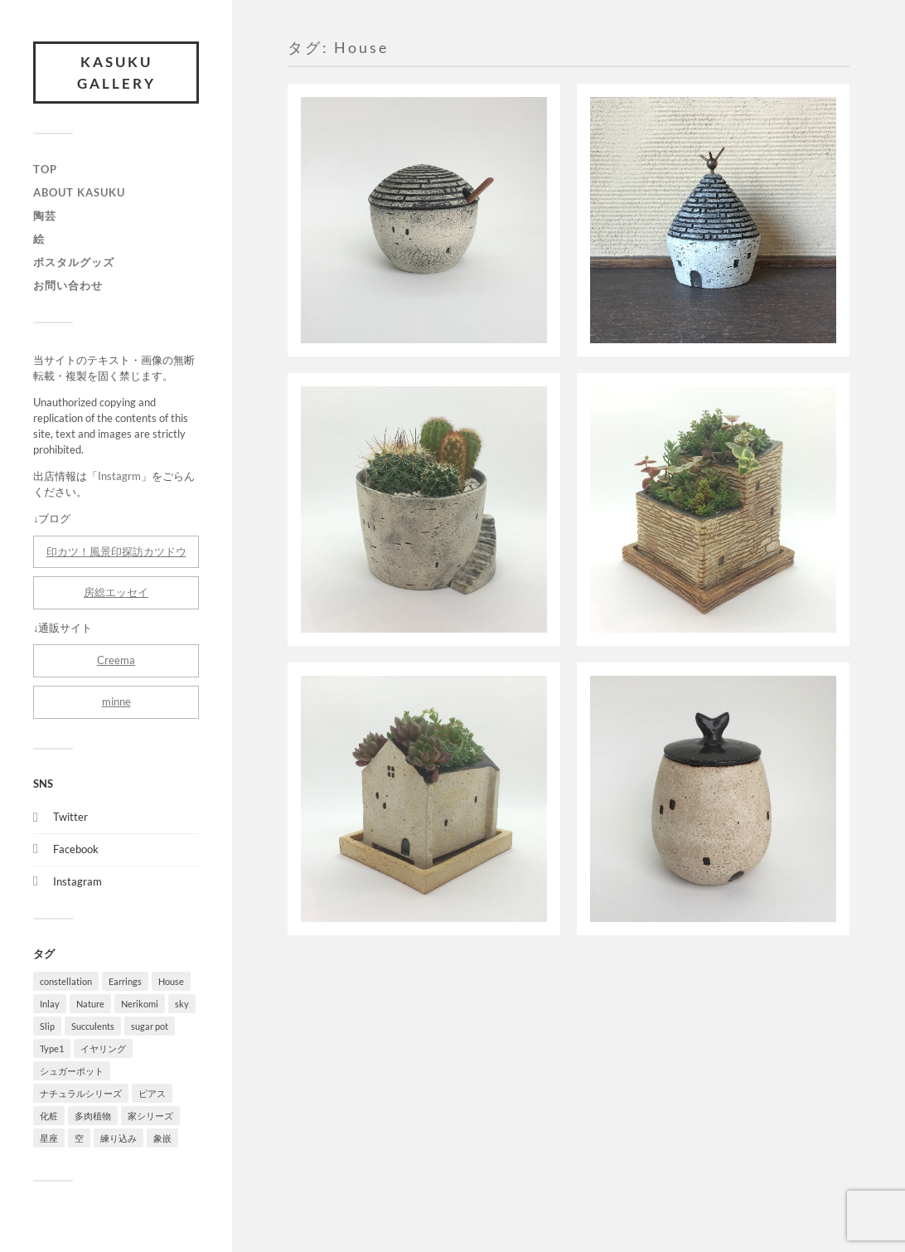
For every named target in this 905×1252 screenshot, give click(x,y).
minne (116, 701)
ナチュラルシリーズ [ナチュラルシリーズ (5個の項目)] (81, 1093)
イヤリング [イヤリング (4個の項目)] (103, 1048)
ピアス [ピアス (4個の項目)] (152, 1093)
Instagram (77, 881)
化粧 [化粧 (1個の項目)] (49, 1115)
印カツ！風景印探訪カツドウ (116, 551)
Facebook (76, 849)
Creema (116, 660)
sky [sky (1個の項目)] (182, 1003)
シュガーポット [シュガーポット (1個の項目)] (72, 1070)
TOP (45, 169)
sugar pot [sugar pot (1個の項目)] (149, 1026)
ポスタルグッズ (73, 262)
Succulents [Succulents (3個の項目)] (92, 1026)
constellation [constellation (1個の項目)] (66, 981)
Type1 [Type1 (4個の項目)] (52, 1048)
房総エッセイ (116, 592)
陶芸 (44, 215)
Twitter (70, 816)
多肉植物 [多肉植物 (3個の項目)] (93, 1115)
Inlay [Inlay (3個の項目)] (50, 1003)
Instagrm (119, 476)
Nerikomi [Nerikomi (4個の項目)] (139, 1003)
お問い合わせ (68, 285)
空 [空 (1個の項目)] (79, 1138)
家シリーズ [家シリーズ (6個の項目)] (150, 1115)
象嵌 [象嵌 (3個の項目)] (162, 1138)
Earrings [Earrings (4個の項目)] (125, 981)
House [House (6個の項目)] (171, 981)
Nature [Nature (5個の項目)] (90, 1003)
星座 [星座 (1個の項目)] (49, 1138)
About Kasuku (79, 192)
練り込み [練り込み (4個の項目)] (118, 1138)
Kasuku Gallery (116, 72)
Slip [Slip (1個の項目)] (47, 1026)
